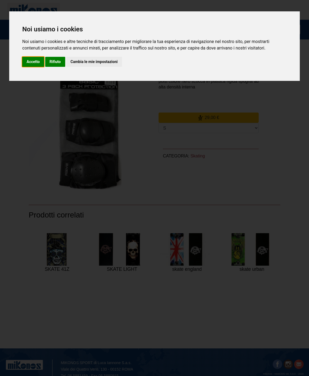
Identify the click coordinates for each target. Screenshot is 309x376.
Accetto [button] (33, 62)
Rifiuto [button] (55, 62)
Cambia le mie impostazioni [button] (94, 62)
